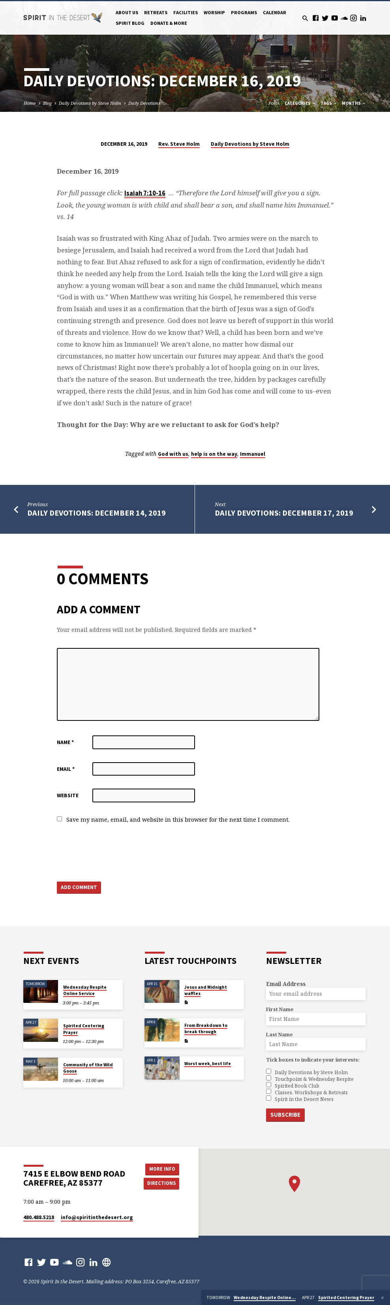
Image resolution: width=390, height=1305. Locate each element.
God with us (173, 454)
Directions (161, 1183)
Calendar (274, 12)
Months (354, 103)
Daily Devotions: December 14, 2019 (96, 513)
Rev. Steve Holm (179, 144)
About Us (127, 12)
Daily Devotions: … (147, 103)
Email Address (286, 984)
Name (65, 742)
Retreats (155, 12)
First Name (279, 1009)
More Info (161, 1169)
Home (30, 103)
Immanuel (252, 454)
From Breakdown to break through (205, 1028)
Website (68, 795)
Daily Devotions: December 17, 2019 (284, 513)
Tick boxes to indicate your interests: (313, 1059)
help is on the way (214, 454)
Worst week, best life (207, 1063)
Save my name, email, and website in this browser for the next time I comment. (177, 819)
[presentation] (117, 853)
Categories (300, 103)
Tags (329, 103)
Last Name (279, 1034)
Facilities (185, 12)
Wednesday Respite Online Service (85, 990)
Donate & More (168, 23)
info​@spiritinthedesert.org (97, 1217)
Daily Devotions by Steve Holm (90, 103)
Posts (273, 103)
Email (66, 769)
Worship (214, 12)
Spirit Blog (130, 23)
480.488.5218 (38, 1217)
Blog (47, 103)
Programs (244, 12)
